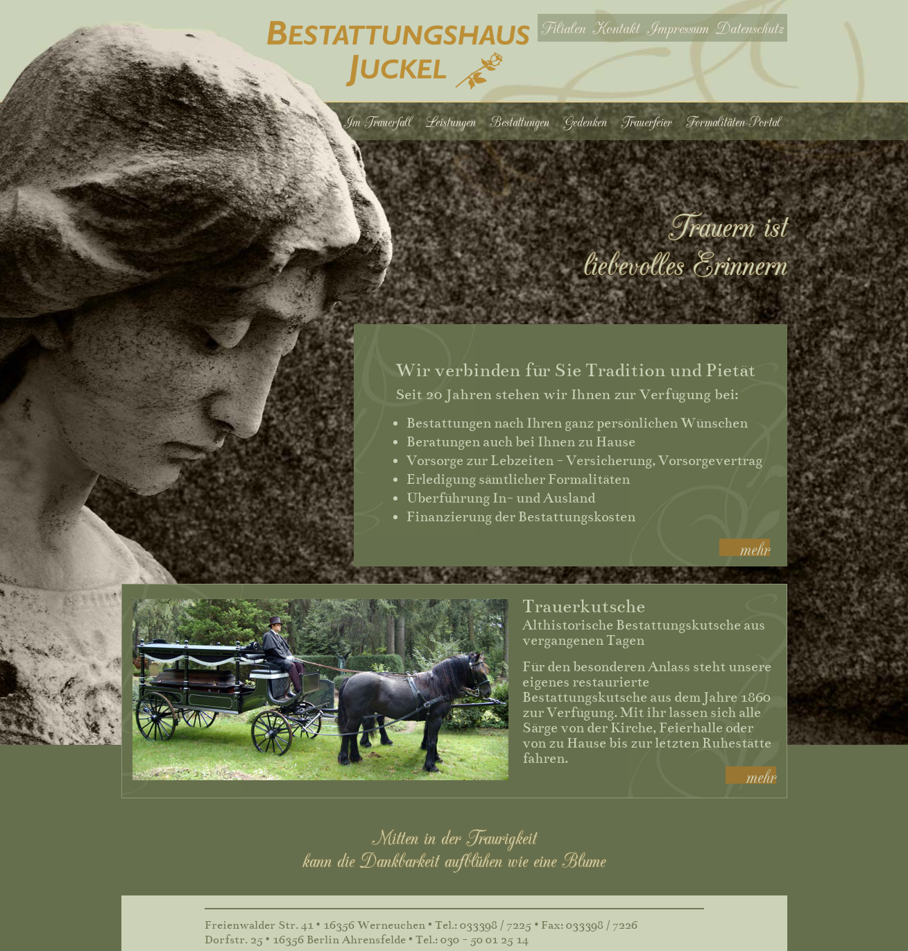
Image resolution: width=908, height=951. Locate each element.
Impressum (677, 27)
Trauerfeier (646, 121)
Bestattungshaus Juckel (398, 55)
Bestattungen (519, 121)
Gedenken (585, 121)
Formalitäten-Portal (733, 121)
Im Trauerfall (377, 121)
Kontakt (616, 27)
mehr (755, 547)
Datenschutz (750, 27)
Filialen (563, 27)
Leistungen (450, 121)
